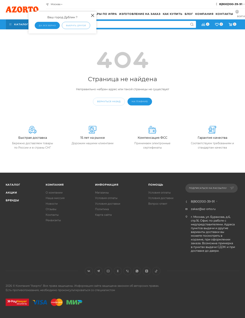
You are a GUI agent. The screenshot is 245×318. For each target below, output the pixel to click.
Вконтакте (89, 271)
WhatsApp (137, 271)
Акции (11, 192)
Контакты (52, 215)
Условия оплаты (106, 198)
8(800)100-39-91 (230, 4)
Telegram (98, 271)
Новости (52, 203)
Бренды (12, 200)
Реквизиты (53, 220)
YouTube (108, 271)
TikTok (156, 271)
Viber (127, 271)
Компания (55, 184)
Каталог (13, 184)
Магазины (102, 192)
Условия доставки (107, 203)
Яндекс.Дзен (147, 271)
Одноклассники (118, 271)
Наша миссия (55, 198)
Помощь (155, 184)
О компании (54, 192)
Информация (106, 184)
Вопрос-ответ (157, 203)
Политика (102, 209)
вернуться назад (109, 101)
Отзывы (51, 209)
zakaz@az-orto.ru (203, 209)
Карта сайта (103, 215)
